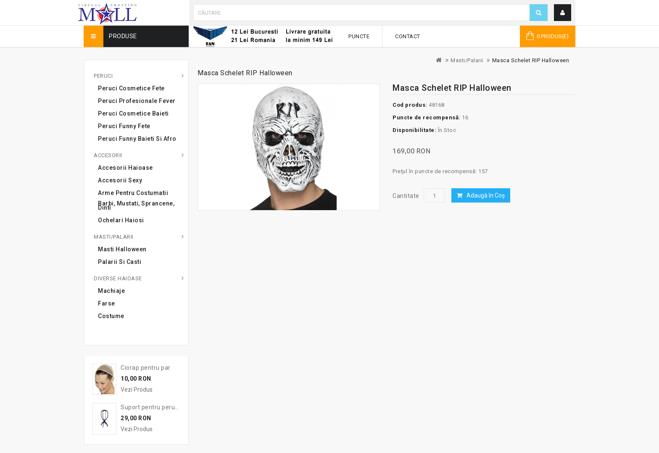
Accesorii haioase (125, 168)
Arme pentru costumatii (133, 193)
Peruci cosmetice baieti (133, 113)
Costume (111, 316)
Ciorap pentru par (146, 367)
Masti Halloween (122, 249)
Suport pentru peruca (151, 407)
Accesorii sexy (120, 180)
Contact (407, 36)
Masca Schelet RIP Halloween (530, 60)
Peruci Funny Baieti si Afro (137, 139)
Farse (106, 303)
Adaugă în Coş (486, 195)
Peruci (103, 76)
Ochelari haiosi (121, 220)
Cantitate (406, 195)
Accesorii (108, 155)
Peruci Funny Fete (124, 126)
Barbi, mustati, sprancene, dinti (136, 205)
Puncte (358, 36)
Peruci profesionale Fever (137, 101)
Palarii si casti (119, 262)
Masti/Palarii (467, 60)
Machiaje (111, 291)
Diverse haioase (118, 278)
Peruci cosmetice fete (131, 88)
